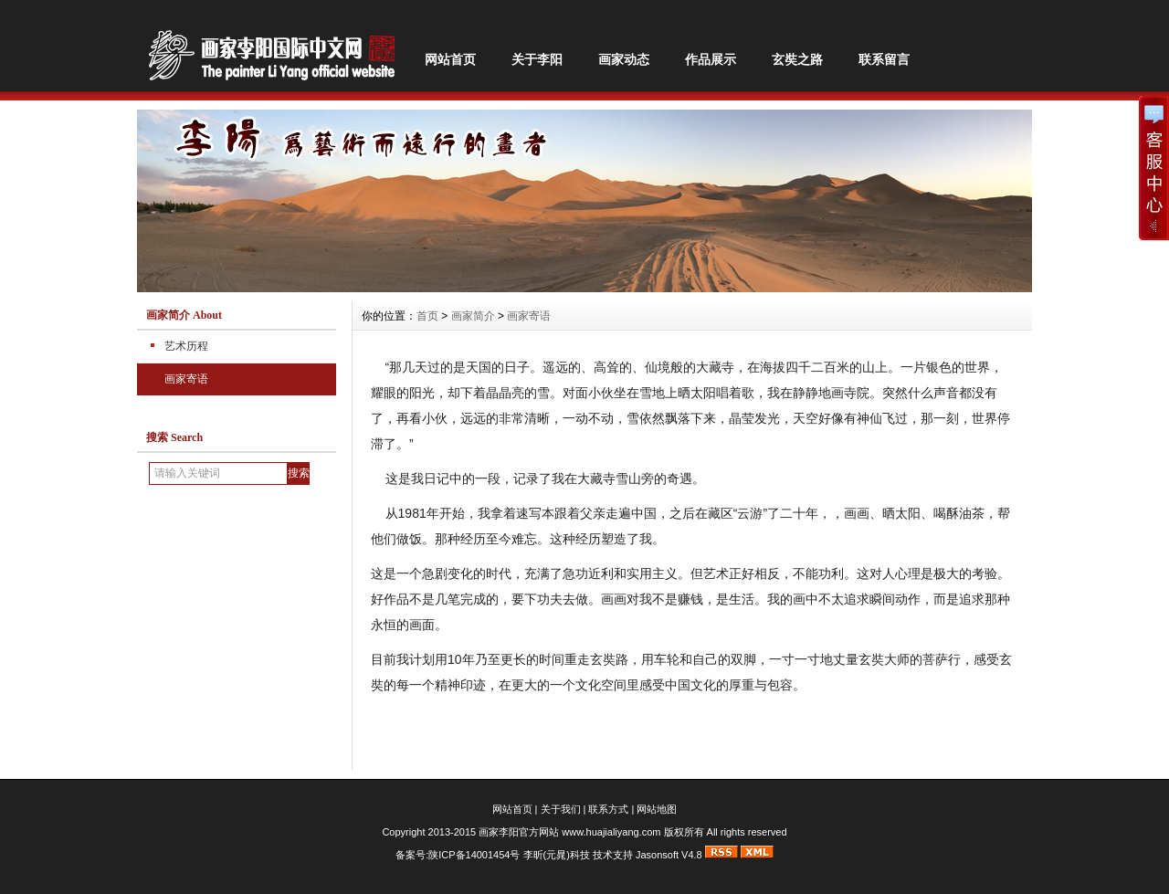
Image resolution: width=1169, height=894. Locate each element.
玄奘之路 (797, 59)
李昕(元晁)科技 (556, 854)
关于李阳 (537, 59)
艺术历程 (186, 346)
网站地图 (657, 809)
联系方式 (608, 809)
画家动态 (623, 59)
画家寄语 (186, 379)
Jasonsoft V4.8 (669, 854)
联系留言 (884, 59)
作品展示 (710, 59)
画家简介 (473, 316)
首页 (427, 316)
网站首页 (450, 59)
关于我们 (561, 809)
